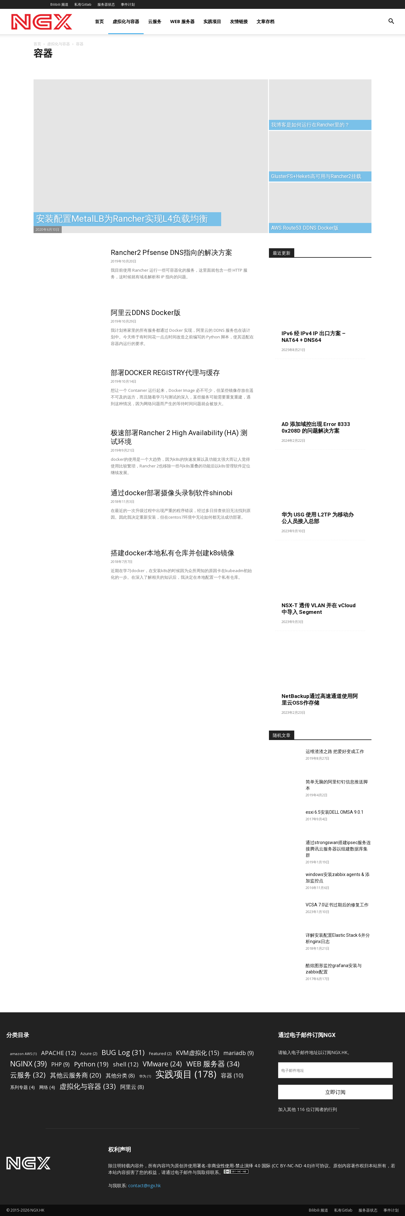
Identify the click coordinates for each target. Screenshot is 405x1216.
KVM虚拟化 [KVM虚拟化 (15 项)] (197, 1052)
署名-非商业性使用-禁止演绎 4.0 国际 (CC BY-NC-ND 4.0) (254, 1166)
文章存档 (265, 21)
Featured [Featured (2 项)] (160, 1053)
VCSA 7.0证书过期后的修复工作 (337, 904)
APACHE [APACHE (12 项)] (58, 1052)
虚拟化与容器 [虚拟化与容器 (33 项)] (87, 1086)
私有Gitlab (82, 4)
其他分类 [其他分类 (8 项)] (120, 1075)
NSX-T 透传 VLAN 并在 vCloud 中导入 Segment (319, 608)
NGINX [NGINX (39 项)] (28, 1063)
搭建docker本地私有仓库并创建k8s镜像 (172, 553)
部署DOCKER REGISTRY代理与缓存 (165, 373)
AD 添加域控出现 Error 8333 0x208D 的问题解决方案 (316, 427)
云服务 (154, 21)
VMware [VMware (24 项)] (162, 1063)
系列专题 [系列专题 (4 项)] (22, 1087)
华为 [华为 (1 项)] (145, 1076)
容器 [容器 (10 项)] (232, 1075)
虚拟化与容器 (126, 21)
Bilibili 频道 (59, 4)
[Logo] (41, 21)
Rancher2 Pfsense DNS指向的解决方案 (171, 252)
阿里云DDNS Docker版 (146, 313)
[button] (391, 22)
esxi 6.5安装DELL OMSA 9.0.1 (335, 812)
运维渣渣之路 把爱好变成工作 (335, 751)
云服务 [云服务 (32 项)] (28, 1074)
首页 (99, 21)
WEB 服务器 (182, 21)
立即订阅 (335, 1092)
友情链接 (239, 21)
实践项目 (212, 21)
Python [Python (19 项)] (91, 1064)
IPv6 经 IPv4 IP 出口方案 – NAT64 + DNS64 (314, 336)
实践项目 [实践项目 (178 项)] (185, 1074)
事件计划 (128, 4)
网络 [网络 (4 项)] (47, 1087)
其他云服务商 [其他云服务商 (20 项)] (75, 1075)
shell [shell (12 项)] (125, 1064)
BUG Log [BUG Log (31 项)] (123, 1052)
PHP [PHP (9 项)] (60, 1064)
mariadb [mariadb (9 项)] (238, 1053)
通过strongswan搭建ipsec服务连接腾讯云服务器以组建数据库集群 (338, 849)
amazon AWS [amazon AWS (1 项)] (23, 1054)
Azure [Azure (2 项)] (88, 1053)
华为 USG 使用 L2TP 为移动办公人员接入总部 (318, 517)
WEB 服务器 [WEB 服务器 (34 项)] (213, 1063)
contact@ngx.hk (144, 1185)
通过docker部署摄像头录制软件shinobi (172, 493)
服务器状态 (106, 4)
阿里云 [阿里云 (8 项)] (132, 1086)
